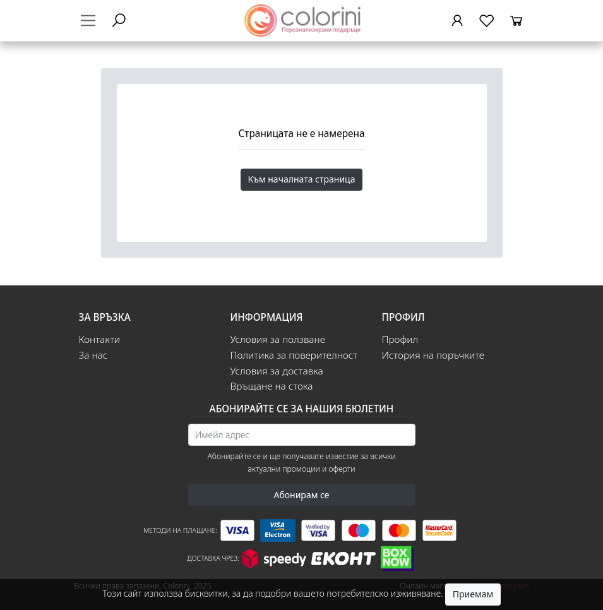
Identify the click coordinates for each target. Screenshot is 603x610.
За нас (93, 355)
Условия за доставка (276, 371)
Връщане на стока (271, 386)
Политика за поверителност (294, 355)
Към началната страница (301, 179)
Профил (400, 339)
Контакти (100, 339)
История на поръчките (433, 355)
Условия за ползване (277, 339)
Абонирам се (301, 495)
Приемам (473, 594)
